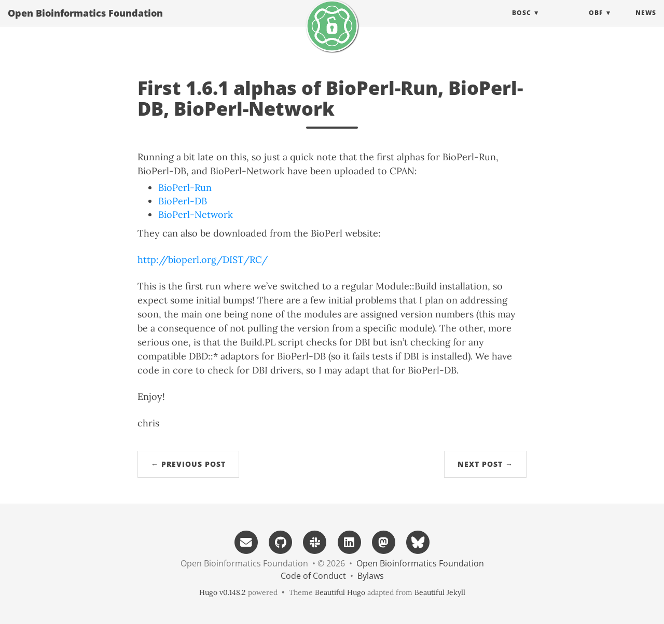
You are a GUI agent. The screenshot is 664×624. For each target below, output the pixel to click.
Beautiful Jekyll (439, 592)
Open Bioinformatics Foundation (85, 23)
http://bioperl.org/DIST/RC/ (202, 260)
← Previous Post (188, 464)
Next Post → (485, 464)
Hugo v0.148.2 (222, 592)
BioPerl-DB (182, 201)
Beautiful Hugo (340, 592)
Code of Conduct (313, 575)
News (645, 23)
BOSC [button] (521, 23)
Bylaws (370, 575)
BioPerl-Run (185, 187)
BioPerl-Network (195, 214)
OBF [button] (596, 23)
